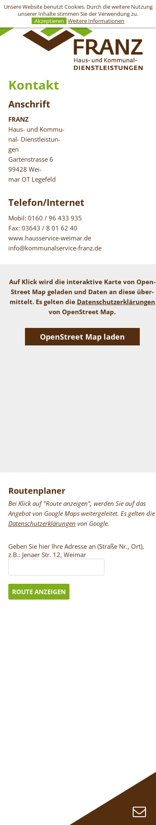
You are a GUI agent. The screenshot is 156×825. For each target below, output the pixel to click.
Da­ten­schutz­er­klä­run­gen (116, 302)
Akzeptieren (49, 21)
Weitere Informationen (96, 21)
